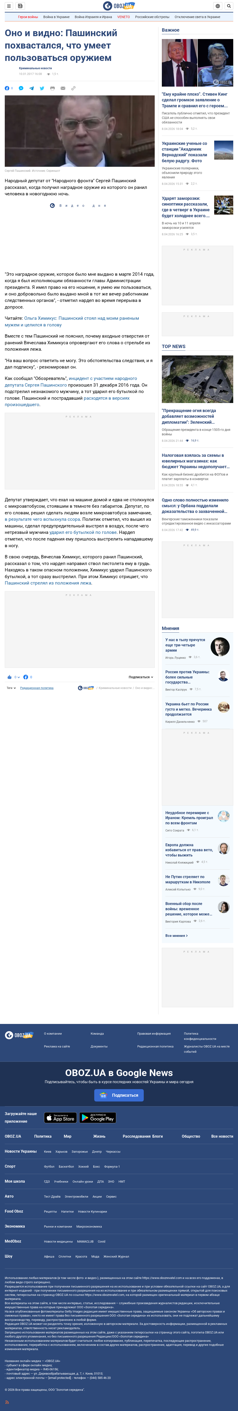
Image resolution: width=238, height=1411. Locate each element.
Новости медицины (58, 1241)
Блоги (157, 1136)
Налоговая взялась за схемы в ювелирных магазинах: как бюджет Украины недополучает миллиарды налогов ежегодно (194, 461)
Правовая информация (154, 1033)
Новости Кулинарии (92, 1211)
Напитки (67, 1211)
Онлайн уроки (83, 1181)
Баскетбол (66, 1166)
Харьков (61, 1151)
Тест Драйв (52, 1196)
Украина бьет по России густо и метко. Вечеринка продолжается (188, 709)
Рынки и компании (58, 1226)
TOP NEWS (173, 346)
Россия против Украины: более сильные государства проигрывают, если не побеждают (187, 677)
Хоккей (83, 1166)
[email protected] (59, 1378)
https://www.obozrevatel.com (162, 1278)
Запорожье (80, 1151)
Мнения (170, 628)
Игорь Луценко (175, 657)
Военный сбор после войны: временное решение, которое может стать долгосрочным (188, 909)
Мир (67, 1136)
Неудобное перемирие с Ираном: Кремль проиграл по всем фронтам (189, 818)
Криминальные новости (35, 68)
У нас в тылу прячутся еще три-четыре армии (185, 645)
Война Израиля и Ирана (93, 17)
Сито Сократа (174, 830)
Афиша (49, 1256)
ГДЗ (47, 1181)
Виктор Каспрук (176, 689)
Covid (101, 1241)
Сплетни (65, 1256)
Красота (81, 1256)
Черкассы (113, 1151)
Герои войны (28, 17)
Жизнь (99, 1136)
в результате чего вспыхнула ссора (42, 519)
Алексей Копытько (178, 889)
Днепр (97, 1151)
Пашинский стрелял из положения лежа (48, 583)
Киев (47, 1151)
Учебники (61, 1181)
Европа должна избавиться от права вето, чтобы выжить (189, 850)
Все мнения (175, 936)
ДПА (100, 1181)
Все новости (222, 1136)
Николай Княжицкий (179, 862)
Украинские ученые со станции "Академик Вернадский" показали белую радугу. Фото (184, 152)
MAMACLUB (85, 1241)
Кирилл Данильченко (180, 721)
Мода (95, 1256)
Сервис (111, 1196)
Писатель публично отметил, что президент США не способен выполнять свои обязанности (196, 117)
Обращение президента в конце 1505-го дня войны (196, 432)
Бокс (96, 1166)
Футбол (49, 1166)
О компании (53, 1033)
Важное (170, 30)
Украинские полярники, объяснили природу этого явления (182, 172)
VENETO (123, 17)
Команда (97, 1033)
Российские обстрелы (152, 17)
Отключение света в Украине (197, 17)
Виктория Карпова (178, 921)
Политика (43, 1136)
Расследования (137, 1136)
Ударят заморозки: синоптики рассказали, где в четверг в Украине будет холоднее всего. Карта (186, 207)
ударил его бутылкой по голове (83, 532)
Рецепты (50, 1211)
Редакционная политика (37, 688)
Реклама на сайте (57, 1046)
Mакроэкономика (89, 1226)
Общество (191, 1136)
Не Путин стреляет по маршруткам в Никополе (187, 879)
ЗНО (111, 1181)
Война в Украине (56, 17)
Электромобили (76, 1196)
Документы (99, 1046)
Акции (97, 1196)
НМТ (122, 1181)
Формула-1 (112, 1166)
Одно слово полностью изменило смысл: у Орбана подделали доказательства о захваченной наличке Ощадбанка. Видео (195, 506)
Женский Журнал (116, 1256)
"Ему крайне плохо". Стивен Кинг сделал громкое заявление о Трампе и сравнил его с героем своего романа (195, 100)
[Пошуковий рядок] (229, 6)
